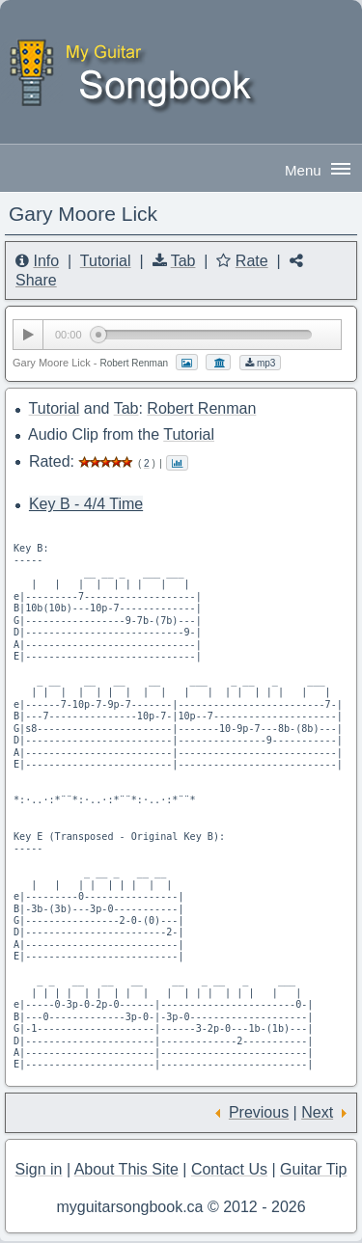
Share (36, 280)
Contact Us (229, 1169)
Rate (252, 261)
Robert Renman (201, 408)
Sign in (39, 1169)
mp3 (260, 363)
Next (317, 1112)
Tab (183, 261)
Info (46, 261)
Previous (259, 1112)
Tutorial (105, 261)
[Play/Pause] (28, 334)
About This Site (126, 1169)
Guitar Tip (313, 1169)
